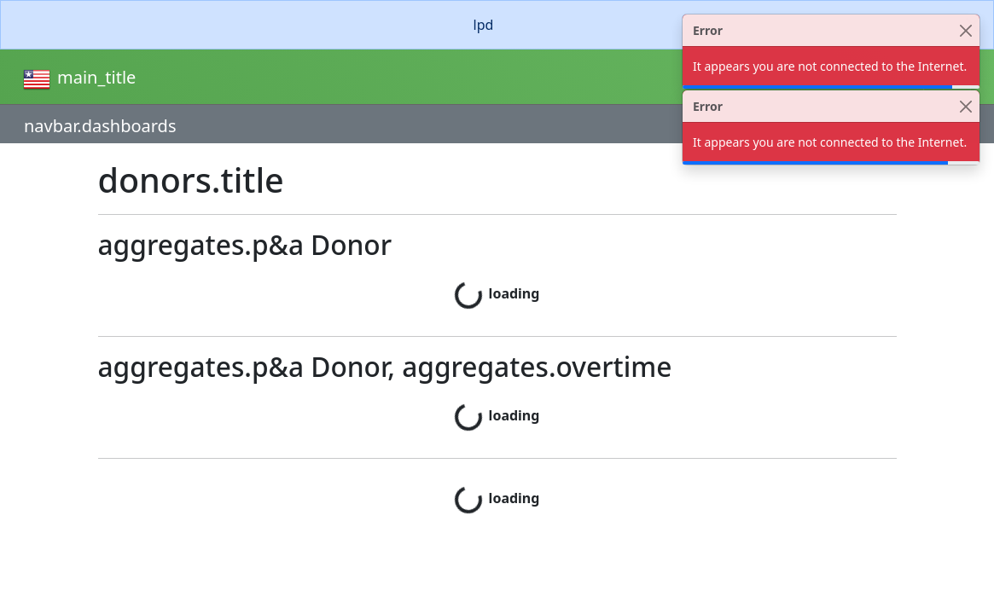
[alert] (497, 24)
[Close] (965, 30)
